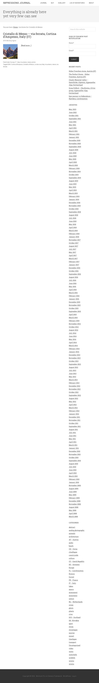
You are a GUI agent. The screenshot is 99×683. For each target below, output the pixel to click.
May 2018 (72, 224)
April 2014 (73, 342)
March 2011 (73, 445)
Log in (74, 676)
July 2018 (72, 218)
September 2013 (75, 364)
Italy (43, 64)
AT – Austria (73, 540)
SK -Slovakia (74, 620)
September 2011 (75, 426)
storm (71, 627)
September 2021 (75, 119)
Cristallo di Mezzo (28, 64)
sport (71, 624)
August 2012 (73, 398)
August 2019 (73, 181)
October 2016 (73, 271)
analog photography (76, 530)
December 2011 (74, 417)
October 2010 (73, 457)
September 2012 (75, 395)
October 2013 (73, 361)
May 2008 (72, 510)
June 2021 (72, 122)
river (71, 614)
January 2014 (74, 352)
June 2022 (73, 112)
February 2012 (74, 411)
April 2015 (73, 314)
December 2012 (74, 386)
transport (72, 642)
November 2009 (75, 485)
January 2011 (74, 448)
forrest (71, 577)
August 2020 (73, 150)
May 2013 (72, 377)
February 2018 (74, 234)
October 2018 (73, 209)
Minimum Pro (40, 676)
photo (34, 62)
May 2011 (72, 439)
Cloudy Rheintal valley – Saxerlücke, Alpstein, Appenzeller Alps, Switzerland (82, 82)
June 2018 (72, 221)
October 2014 (74, 327)
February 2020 (74, 168)
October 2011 (73, 423)
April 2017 (73, 255)
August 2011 (73, 429)
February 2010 (74, 479)
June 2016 (72, 283)
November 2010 (75, 454)
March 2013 (73, 380)
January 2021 (74, 137)
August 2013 (73, 367)
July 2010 (72, 467)
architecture (74, 537)
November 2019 (75, 171)
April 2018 (73, 227)
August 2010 (73, 464)
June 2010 (72, 470)
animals (72, 533)
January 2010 (74, 482)
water (71, 652)
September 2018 (75, 212)
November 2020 (75, 144)
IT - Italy (17, 62)
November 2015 (75, 305)
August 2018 (73, 215)
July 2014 (72, 333)
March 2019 (73, 193)
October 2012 (73, 392)
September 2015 (75, 311)
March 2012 (73, 408)
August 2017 (73, 246)
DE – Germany (74, 565)
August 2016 (73, 277)
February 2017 (74, 262)
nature (29, 62)
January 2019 (74, 199)
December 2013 (74, 355)
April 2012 (73, 405)
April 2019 (73, 190)
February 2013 (74, 383)
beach (71, 546)
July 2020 (72, 153)
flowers (72, 574)
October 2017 (74, 243)
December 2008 (74, 501)
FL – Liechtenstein (76, 571)
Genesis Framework (55, 676)
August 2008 (73, 507)
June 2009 (73, 492)
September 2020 (75, 147)
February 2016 (74, 296)
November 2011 (74, 420)
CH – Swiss (73, 549)
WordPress (67, 676)
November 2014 (75, 324)
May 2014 (72, 339)
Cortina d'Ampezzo (17, 64)
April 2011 (72, 442)
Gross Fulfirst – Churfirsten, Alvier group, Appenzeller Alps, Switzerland (82, 90)
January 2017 (74, 265)
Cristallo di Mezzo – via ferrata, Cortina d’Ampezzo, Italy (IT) (29, 35)
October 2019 (74, 175)
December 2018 (74, 203)
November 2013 (75, 358)
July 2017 (72, 249)
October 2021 (73, 116)
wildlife (72, 658)
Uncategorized (74, 645)
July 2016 (72, 280)
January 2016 (74, 299)
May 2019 (72, 187)
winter (71, 661)
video (71, 648)
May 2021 (72, 125)
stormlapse (73, 630)
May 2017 (72, 252)
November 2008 (75, 504)
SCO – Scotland (74, 617)
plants (71, 611)
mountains (23, 62)
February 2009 (74, 498)
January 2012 (74, 414)
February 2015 (74, 321)
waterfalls (73, 655)
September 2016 (75, 274)
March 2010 (73, 476)
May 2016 (72, 286)
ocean (71, 605)
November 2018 (75, 206)
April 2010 (73, 473)
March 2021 (73, 131)
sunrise (72, 633)
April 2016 (73, 290)
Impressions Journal (17, 3)
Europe (12, 62)
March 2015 (73, 318)
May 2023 (72, 109)
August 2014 (73, 330)
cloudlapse (73, 552)
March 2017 (73, 259)
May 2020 (72, 159)
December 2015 (74, 302)
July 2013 (72, 370)
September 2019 (75, 178)
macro (71, 589)
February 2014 (74, 349)
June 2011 (72, 436)
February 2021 (74, 134)
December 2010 (74, 451)
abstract (72, 527)
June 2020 (73, 156)
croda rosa (38, 64)
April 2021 (73, 128)
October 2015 (73, 308)
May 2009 (72, 495)
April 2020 (73, 162)
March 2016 (73, 293)
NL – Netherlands (75, 602)
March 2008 (73, 517)
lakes (71, 586)
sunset (71, 636)
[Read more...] (26, 45)
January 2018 (74, 237)
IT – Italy (72, 583)
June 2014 (72, 336)
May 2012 (72, 402)
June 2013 (72, 374)
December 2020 (74, 140)
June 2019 (72, 184)
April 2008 (73, 513)
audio (71, 543)
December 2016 (74, 268)
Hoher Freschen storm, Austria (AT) (82, 71)
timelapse (73, 639)
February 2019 (74, 196)
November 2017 (75, 240)
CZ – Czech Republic (76, 561)
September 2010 (75, 461)
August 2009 (73, 489)
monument (73, 592)
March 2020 (73, 165)
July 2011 (72, 433)
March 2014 (73, 346)
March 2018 (73, 231)
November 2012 (75, 389)
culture (71, 558)
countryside (73, 555)
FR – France (73, 580)
